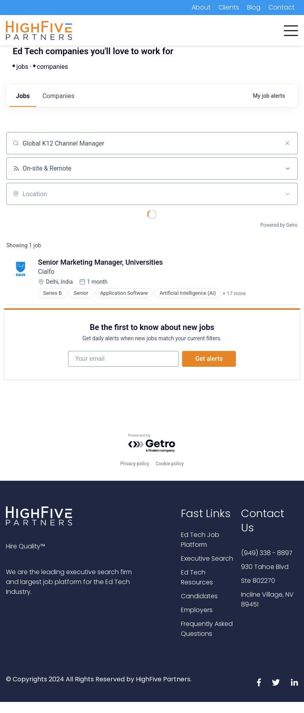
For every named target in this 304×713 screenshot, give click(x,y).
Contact (281, 7)
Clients (228, 7)
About (201, 7)
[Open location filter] (287, 194)
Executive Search (207, 558)
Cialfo (46, 271)
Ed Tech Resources (197, 577)
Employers (197, 609)
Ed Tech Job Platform (200, 539)
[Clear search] (287, 143)
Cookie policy (170, 463)
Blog (253, 7)
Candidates (199, 596)
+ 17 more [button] (233, 293)
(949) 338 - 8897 (267, 553)
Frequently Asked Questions (207, 628)
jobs (23, 96)
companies (58, 96)
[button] (291, 29)
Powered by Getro (279, 225)
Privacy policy (134, 463)
